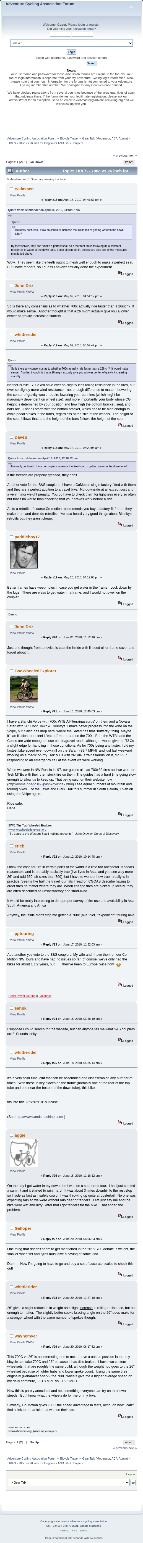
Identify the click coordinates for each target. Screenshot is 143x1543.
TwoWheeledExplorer (35, 670)
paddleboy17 (27, 536)
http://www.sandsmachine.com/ (39, 1117)
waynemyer (26, 1336)
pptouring (24, 933)
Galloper (23, 1228)
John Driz (24, 285)
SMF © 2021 (70, 1525)
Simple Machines (90, 1525)
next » (132, 155)
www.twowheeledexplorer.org (27, 829)
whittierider (26, 334)
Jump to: (130, 1474)
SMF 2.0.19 (53, 1525)
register (94, 24)
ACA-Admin (119, 138)
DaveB (21, 437)
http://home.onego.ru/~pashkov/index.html (40, 784)
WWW (30, 291)
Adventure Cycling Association (88, 1521)
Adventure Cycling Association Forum (40, 4)
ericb (20, 846)
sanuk (21, 1008)
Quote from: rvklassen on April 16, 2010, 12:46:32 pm (42, 458)
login (81, 24)
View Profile (17, 195)
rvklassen (24, 188)
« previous (120, 155)
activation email (83, 28)
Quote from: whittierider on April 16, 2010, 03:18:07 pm (44, 210)
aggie (20, 1135)
